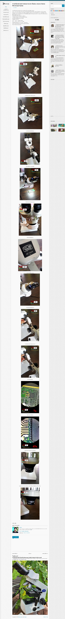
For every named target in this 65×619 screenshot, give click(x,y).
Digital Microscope (6, 25)
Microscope (20, 617)
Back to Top (46, 617)
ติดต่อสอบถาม (5, 30)
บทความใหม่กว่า (14, 553)
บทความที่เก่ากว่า (45, 553)
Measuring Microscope (6, 19)
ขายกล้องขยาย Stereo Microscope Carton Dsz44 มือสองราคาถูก (60, 47)
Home (6, 6)
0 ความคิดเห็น (15, 7)
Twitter (24, 532)
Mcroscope (53, 14)
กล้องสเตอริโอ (5, 14)
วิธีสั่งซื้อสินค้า (5, 28)
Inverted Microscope (6, 16)
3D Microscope (6, 23)
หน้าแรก (30, 553)
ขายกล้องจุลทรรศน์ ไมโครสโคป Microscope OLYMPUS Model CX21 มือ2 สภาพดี (26, 557)
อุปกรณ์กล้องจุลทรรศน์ (6, 9)
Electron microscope (6, 21)
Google (25, 617)
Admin (20, 527)
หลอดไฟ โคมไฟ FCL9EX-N (60, 70)
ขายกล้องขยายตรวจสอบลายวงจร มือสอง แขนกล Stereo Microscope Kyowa (59, 25)
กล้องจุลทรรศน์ (6, 12)
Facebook (28, 532)
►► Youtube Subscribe (23, 531)
